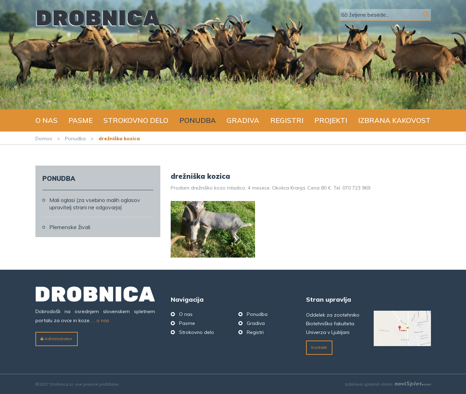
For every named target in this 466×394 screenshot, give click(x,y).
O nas (46, 120)
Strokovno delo (135, 120)
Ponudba (197, 120)
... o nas (100, 320)
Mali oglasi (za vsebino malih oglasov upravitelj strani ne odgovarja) (94, 203)
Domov (43, 138)
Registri (287, 120)
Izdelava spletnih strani (388, 384)
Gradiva (243, 120)
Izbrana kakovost (394, 120)
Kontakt (319, 347)
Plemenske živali (69, 227)
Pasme (80, 120)
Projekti (330, 120)
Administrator (56, 338)
